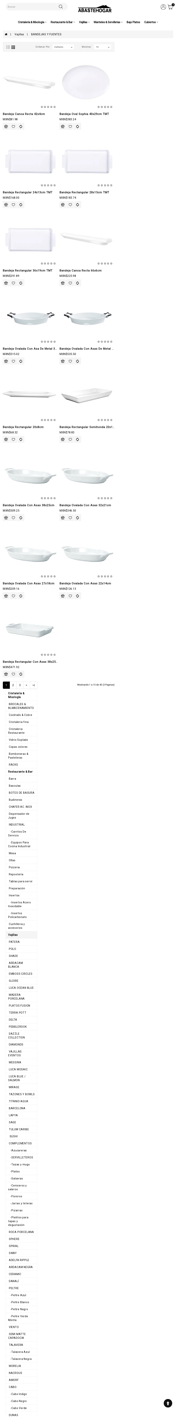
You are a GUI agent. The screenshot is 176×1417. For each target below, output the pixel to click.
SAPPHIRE (12, 1063)
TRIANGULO (13, 972)
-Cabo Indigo (14, 670)
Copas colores (15, 87)
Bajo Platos (133, 22)
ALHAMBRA (13, 979)
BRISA (9, 1084)
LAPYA (10, 410)
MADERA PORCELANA (20, 305)
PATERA (11, 256)
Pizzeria (11, 192)
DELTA (9, 326)
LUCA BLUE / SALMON (20, 375)
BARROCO (12, 803)
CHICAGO (11, 817)
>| (92, 685)
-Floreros (12, 487)
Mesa (9, 178)
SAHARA (11, 1182)
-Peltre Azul (14, 579)
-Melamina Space (18, 951)
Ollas (9, 185)
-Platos (11, 466)
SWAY (9, 536)
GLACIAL (11, 1126)
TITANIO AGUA (15, 396)
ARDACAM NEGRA (17, 551)
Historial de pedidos (91, 1375)
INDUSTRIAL (13, 157)
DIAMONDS (13, 347)
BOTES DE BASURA (18, 129)
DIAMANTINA (14, 1119)
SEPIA (9, 1091)
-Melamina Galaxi (17, 930)
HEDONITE (12, 1133)
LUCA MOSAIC (15, 368)
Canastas (12, 1217)
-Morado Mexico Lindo (21, 1168)
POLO (9, 263)
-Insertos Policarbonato (22, 235)
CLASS (10, 824)
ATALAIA (11, 1098)
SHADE (10, 270)
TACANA (11, 768)
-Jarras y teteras (17, 494)
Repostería (13, 200)
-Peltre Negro (15, 593)
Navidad (11, 1253)
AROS (9, 1210)
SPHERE (11, 522)
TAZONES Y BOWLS (18, 389)
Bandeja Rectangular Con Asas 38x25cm (90, 662)
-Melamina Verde (17, 958)
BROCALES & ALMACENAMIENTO (27, 52)
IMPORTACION (15, 993)
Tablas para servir (17, 207)
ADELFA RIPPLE (15, 544)
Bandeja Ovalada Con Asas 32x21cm (144, 505)
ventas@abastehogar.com (131, 1391)
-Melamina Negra (17, 944)
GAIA (9, 698)
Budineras (12, 136)
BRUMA (10, 810)
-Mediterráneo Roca (19, 888)
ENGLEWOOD (14, 1035)
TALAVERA (12, 621)
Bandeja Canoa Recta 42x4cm (82, 114)
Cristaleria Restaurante (21, 73)
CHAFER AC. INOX (17, 143)
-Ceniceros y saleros (19, 480)
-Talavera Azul (16, 628)
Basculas (11, 122)
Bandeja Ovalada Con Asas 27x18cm (87, 583)
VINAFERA (12, 775)
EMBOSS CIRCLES (17, 284)
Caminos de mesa (17, 1246)
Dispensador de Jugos (20, 150)
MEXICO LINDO (15, 1147)
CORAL (10, 1042)
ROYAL (10, 754)
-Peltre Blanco (15, 586)
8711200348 (123, 1387)
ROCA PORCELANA (18, 515)
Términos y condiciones (60, 1375)
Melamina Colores (17, 895)
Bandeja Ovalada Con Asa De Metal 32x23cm (93, 348)
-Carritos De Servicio (20, 164)
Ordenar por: (101, 47)
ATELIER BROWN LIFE (19, 1105)
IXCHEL (10, 1140)
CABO (9, 663)
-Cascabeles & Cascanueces (25, 1267)
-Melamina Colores (19, 923)
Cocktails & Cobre (17, 59)
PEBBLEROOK (14, 333)
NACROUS (12, 649)
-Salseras (12, 473)
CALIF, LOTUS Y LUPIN (20, 712)
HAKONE (11, 705)
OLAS (9, 965)
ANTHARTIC (13, 789)
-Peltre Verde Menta (20, 600)
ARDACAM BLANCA (18, 277)
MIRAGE (11, 382)
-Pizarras (12, 501)
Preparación (13, 214)
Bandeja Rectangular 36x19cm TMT (86, 270)
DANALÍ (10, 565)
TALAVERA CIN (15, 1189)
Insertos (11, 221)
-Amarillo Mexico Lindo (21, 1154)
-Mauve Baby (15, 733)
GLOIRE (10, 291)
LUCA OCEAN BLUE (18, 298)
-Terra (10, 902)
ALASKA (11, 782)
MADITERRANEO (16, 859)
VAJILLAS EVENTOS (19, 354)
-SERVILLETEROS (17, 452)
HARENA (11, 1077)
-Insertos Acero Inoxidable (23, 228)
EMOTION (12, 1070)
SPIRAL (10, 529)
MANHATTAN (14, 719)
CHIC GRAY (12, 1021)
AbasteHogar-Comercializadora (133, 1395)
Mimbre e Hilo (14, 1239)
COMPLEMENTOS (17, 438)
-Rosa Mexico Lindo (19, 1175)
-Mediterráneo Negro (20, 880)
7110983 (121, 1383)
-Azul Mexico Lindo (19, 1161)
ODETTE (11, 1028)
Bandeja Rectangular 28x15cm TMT (143, 192)
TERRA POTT (14, 319)
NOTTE (10, 1056)
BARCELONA (14, 403)
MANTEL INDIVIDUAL (19, 1232)
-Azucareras (14, 445)
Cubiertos (12, 1295)
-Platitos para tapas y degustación (29, 508)
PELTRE (10, 572)
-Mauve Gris (14, 747)
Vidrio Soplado (15, 80)
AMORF (10, 656)
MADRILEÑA (13, 1049)
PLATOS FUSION (16, 312)
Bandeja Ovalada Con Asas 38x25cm (87, 505)
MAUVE (10, 726)
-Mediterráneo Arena (20, 866)
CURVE (10, 831)
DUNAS (10, 691)
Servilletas (12, 1224)
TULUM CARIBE (15, 424)
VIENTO (10, 607)
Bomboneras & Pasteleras (23, 94)
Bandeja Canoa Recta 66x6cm (139, 270)
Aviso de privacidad (58, 1371)
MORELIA (11, 642)
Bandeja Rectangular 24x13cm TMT (86, 192)
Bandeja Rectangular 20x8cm (81, 427)
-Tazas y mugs (16, 459)
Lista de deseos (88, 1378)
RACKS (10, 101)
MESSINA (11, 361)
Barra (9, 115)
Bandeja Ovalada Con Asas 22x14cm (144, 583)
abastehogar (123, 1399)
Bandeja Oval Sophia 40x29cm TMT (143, 114)
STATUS (11, 761)
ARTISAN (11, 796)
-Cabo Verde (14, 684)
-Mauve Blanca (16, 740)
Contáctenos (87, 1382)
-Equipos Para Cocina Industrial (27, 171)
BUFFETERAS (14, 845)
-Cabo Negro (14, 677)
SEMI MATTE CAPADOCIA (22, 614)
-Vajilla (11, 1274)
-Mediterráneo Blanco (20, 873)
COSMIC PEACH (16, 1000)
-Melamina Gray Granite (22, 937)
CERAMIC (11, 558)
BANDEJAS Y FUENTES (46, 34)
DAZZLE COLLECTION (19, 340)
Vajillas (19, 34)
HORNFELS (12, 852)
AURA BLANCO (15, 1112)
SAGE (9, 417)
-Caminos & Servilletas (21, 1260)
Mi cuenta (85, 1371)
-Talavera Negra (17, 635)
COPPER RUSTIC (17, 1014)
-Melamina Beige (17, 909)
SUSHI (10, 431)
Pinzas (10, 1302)
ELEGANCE (12, 1007)
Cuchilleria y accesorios (21, 242)
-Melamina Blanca (18, 916)
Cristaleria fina (15, 66)
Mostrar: (145, 47)
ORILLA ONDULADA (18, 1196)
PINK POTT (12, 986)
